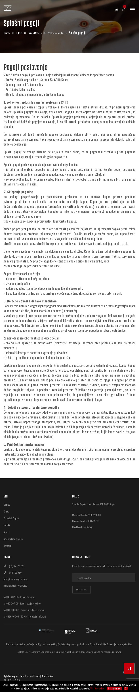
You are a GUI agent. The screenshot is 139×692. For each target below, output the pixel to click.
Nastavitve (99, 688)
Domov (7, 33)
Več (91, 688)
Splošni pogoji (11, 676)
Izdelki (19, 33)
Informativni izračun (13, 539)
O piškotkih (47, 676)
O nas (6, 511)
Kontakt (7, 546)
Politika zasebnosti (30, 676)
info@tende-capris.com (15, 579)
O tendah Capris (11, 518)
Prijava (81, 589)
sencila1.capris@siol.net (15, 585)
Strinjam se (114, 688)
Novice (7, 532)
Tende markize (35, 33)
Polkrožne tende (55, 33)
